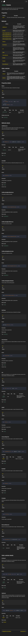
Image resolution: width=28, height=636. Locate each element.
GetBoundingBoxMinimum (6, 34)
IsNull (3, 52)
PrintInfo (3, 61)
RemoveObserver (5, 64)
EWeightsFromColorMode (7, 632)
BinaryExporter (23, 632)
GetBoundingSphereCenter (6, 36)
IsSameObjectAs (5, 55)
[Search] (26, 1)
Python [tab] (3, 94)
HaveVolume (4, 44)
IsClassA (3, 73)
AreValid (3, 30)
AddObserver (4, 27)
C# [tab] (2, 92)
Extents (5, 623)
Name (3, 17)
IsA (3, 48)
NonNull (3, 57)
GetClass (3, 41)
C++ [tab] (2, 90)
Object (3, 459)
